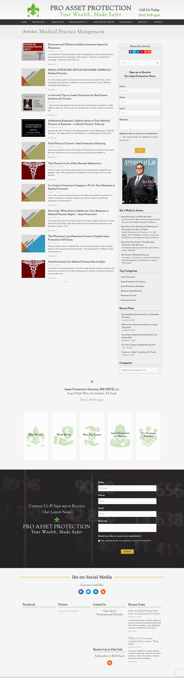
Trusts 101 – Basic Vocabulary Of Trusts (138, 354)
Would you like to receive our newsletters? (138, 135)
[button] (131, 51)
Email (122, 110)
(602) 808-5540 (149, 15)
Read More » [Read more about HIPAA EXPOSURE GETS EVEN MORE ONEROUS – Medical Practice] (52, 90)
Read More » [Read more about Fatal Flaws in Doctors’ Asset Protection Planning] (52, 157)
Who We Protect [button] (78, 22)
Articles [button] (143, 22)
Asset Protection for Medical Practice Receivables (76, 262)
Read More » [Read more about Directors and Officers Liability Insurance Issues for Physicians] (52, 64)
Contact (158, 22)
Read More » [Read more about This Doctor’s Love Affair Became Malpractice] (52, 180)
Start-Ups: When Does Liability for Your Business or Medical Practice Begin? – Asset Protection (78, 212)
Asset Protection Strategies (132, 288)
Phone (122, 98)
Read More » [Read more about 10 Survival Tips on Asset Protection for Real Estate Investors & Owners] (52, 115)
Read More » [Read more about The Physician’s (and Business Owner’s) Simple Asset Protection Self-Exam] (52, 256)
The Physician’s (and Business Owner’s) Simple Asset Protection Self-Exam (78, 238)
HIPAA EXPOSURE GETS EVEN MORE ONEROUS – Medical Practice (80, 71)
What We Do (58, 22)
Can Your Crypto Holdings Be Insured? (138, 346)
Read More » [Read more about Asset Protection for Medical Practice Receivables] (52, 278)
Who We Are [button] (39, 22)
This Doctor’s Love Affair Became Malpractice (74, 163)
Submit (140, 152)
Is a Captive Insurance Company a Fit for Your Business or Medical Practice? (81, 187)
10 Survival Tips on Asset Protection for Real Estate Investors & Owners (77, 97)
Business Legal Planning (131, 292)
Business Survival (128, 297)
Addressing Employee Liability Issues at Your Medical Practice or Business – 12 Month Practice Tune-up (79, 122)
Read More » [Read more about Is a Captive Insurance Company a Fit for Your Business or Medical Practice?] (52, 205)
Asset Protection (128, 279)
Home (24, 22)
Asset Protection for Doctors (133, 283)
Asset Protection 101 (103, 22)
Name (122, 87)
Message (123, 121)
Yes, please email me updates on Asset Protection (126, 628)
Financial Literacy (128, 302)
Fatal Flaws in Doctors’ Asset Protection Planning (76, 143)
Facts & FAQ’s (125, 22)
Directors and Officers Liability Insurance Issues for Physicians (78, 46)
